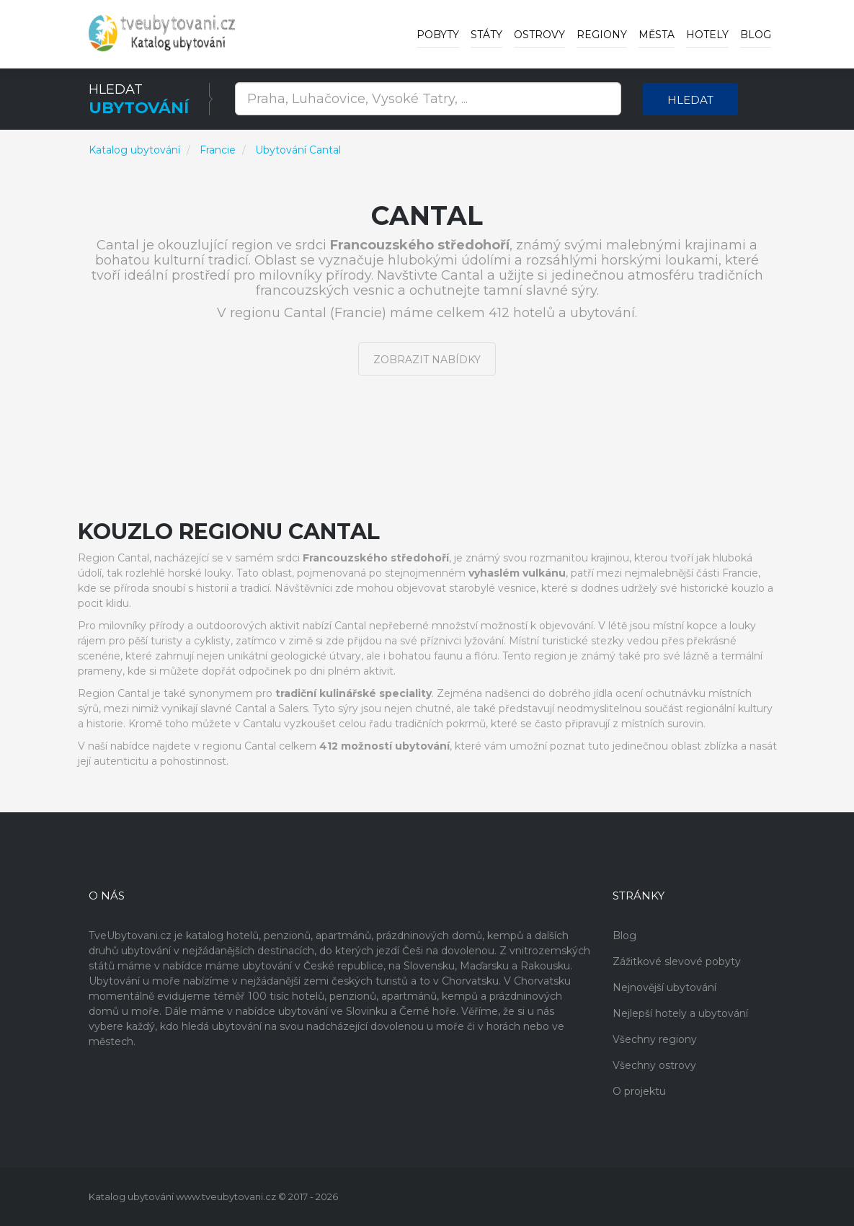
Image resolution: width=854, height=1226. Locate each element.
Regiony (602, 34)
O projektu (639, 1091)
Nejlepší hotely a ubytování (680, 1013)
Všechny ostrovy (654, 1065)
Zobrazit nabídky (427, 359)
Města (657, 34)
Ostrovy (539, 34)
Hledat (690, 100)
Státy (486, 34)
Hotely (707, 34)
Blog (755, 34)
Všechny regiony (655, 1039)
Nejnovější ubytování (664, 987)
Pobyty (438, 34)
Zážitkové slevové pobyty (677, 961)
